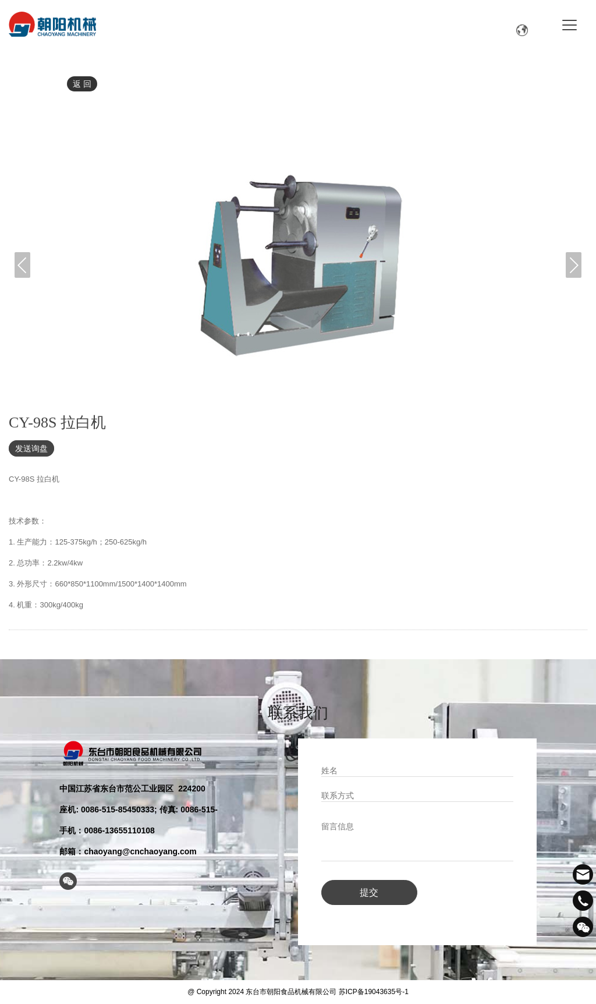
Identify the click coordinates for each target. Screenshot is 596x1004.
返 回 (82, 84)
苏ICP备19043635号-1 (374, 990)
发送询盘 (31, 448)
